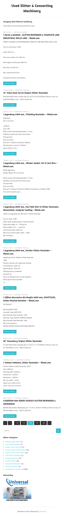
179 (23, 423)
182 (43, 423)
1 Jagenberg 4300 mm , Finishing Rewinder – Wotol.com (30, 114)
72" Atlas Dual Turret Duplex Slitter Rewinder (25, 92)
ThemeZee (42, 511)
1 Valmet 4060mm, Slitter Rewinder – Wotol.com (27, 362)
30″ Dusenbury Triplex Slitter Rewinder (22, 341)
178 (17, 423)
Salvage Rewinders (11, 458)
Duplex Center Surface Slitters (15, 450)
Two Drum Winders (11, 466)
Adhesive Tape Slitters (12, 441)
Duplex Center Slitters (12, 447)
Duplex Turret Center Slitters (15, 452)
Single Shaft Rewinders (13, 464)
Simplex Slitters (10, 461)
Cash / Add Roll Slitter (12, 444)
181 (37, 423)
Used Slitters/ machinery (20, 32)
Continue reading (9, 83)
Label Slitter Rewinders (13, 455)
